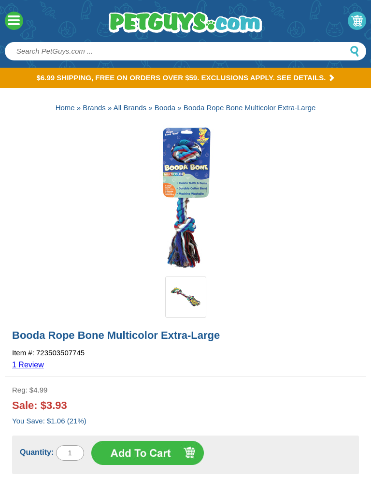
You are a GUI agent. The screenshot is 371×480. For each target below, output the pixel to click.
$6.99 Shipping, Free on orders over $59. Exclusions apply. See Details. (186, 77)
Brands (94, 107)
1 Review (28, 365)
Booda (165, 107)
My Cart (357, 21)
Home (65, 107)
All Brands (130, 107)
